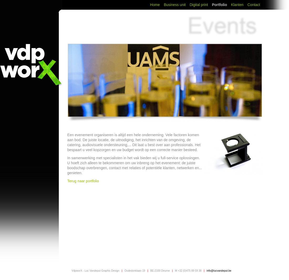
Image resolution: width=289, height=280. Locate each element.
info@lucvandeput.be (219, 270)
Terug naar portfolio (83, 181)
